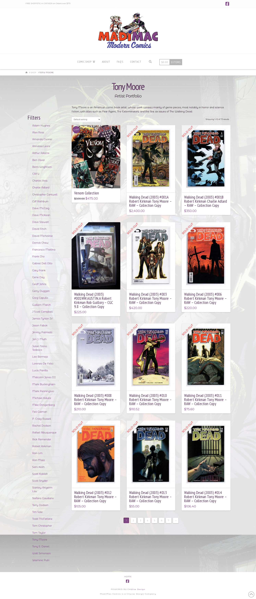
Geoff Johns (39, 284)
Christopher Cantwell (44, 194)
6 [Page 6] (161, 520)
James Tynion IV (42, 318)
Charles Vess (39, 180)
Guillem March (41, 304)
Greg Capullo (40, 297)
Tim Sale (37, 512)
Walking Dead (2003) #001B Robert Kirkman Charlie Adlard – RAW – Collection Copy (205, 201)
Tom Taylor (39, 532)
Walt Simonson (41, 553)
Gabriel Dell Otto (42, 263)
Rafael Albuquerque (44, 432)
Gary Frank (39, 270)
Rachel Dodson (41, 425)
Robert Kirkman (41, 446)
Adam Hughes (41, 125)
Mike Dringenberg (43, 404)
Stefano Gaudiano (43, 498)
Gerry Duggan (41, 291)
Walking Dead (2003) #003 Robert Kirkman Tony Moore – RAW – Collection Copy (150, 298)
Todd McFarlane (42, 518)
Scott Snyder (40, 480)
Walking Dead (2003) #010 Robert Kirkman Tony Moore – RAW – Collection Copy (150, 399)
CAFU (35, 173)
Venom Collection (86, 192)
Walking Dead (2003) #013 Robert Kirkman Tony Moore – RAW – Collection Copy (150, 496)
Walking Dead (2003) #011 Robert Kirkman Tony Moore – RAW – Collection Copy (205, 399)
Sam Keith (38, 467)
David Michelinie (42, 235)
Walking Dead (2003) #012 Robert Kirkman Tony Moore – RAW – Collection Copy (95, 496)
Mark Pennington (43, 391)
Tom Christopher (42, 525)
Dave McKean (41, 215)
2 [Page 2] (133, 520)
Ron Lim (37, 453)
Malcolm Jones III (44, 377)
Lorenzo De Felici (42, 363)
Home (128, 576)
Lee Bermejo (40, 356)
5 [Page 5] (154, 520)
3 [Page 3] (140, 520)
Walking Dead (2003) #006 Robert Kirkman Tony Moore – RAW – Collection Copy (205, 298)
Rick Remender (41, 439)
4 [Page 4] (147, 520)
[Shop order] (86, 119)
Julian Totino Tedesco (39, 348)
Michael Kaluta (41, 398)
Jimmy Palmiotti (42, 332)
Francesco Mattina (43, 249)
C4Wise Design (136, 589)
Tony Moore (39, 539)
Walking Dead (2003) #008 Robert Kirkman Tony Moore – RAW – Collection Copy (95, 399)
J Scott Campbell (42, 311)
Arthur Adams (40, 153)
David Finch (39, 228)
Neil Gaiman (39, 411)
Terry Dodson (40, 505)
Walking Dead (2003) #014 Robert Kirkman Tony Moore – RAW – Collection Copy (205, 496)
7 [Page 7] (168, 520)
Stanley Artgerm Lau (42, 489)
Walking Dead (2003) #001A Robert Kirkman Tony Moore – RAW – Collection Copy (150, 201)
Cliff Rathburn (40, 201)
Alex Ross (38, 132)
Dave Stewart (40, 222)
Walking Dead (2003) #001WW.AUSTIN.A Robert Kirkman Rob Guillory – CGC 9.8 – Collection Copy (93, 300)
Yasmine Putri (40, 560)
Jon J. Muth (39, 339)
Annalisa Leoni (41, 146)
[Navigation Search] (150, 61)
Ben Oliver (38, 160)
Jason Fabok (39, 325)
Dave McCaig (40, 208)
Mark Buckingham (43, 384)
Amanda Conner (42, 139)
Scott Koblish (40, 473)
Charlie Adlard (40, 187)
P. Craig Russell (41, 418)
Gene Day (38, 277)
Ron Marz (38, 460)
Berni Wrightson (42, 166)
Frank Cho (38, 256)
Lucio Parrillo (40, 370)
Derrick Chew (40, 242)
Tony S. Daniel (40, 546)
